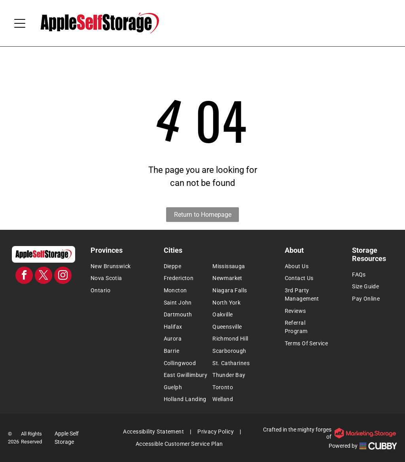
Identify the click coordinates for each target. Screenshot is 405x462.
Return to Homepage (202, 214)
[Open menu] (19, 23)
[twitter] (43, 276)
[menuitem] (117, 266)
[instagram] (63, 276)
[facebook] (24, 276)
